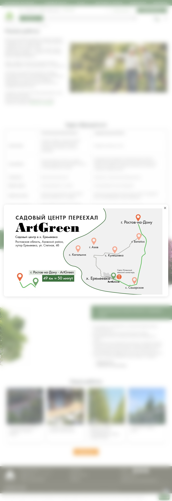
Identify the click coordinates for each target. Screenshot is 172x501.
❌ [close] (165, 208)
